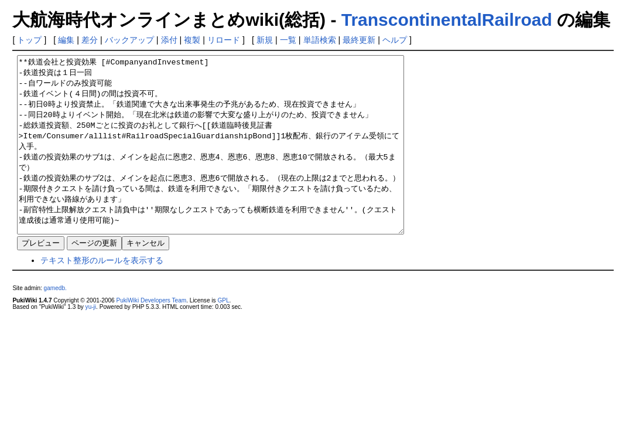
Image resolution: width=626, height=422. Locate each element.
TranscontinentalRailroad (446, 19)
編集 (66, 40)
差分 (89, 40)
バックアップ (129, 40)
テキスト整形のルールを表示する (101, 295)
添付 (169, 40)
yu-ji (90, 342)
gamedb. (55, 323)
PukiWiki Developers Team (151, 335)
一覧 (288, 40)
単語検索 (319, 40)
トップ (29, 40)
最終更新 (359, 40)
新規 (264, 40)
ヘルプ (394, 40)
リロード (223, 40)
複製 (192, 40)
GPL (223, 335)
